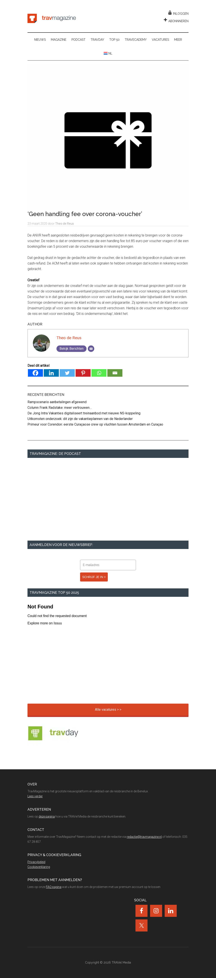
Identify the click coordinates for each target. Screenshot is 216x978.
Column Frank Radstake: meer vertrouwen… (59, 408)
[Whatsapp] (98, 373)
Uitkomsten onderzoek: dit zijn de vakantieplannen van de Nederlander (80, 419)
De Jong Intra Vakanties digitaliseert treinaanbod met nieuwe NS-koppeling (83, 413)
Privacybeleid (36, 862)
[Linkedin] (51, 373)
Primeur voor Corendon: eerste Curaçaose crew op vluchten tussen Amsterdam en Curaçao (95, 424)
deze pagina (47, 816)
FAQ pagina (53, 887)
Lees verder (35, 796)
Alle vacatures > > (108, 709)
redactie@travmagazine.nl (144, 836)
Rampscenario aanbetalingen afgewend (57, 402)
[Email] (91, 348)
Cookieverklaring (38, 867)
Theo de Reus (68, 337)
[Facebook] (35, 373)
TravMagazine (51, 18)
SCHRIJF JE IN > (94, 577)
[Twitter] (67, 373)
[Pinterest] (83, 373)
